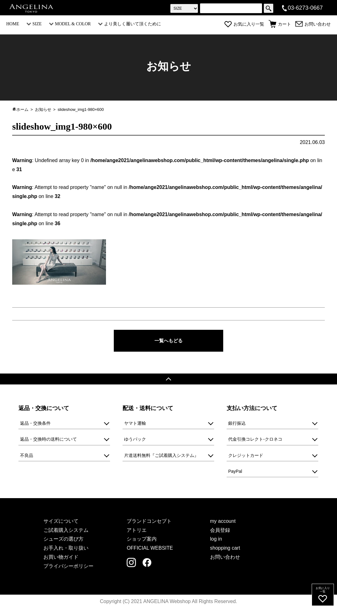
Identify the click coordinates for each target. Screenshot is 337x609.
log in (216, 539)
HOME (12, 24)
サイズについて (60, 521)
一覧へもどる (168, 340)
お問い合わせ (313, 24)
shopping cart (225, 548)
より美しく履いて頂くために (129, 24)
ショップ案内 (142, 539)
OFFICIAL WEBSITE (150, 548)
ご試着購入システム (65, 530)
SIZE (34, 24)
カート (280, 24)
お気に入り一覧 (244, 24)
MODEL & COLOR (70, 24)
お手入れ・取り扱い (65, 548)
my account (223, 521)
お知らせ (43, 109)
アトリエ (137, 530)
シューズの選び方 (63, 539)
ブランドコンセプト (149, 521)
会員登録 (220, 530)
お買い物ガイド (60, 557)
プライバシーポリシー (68, 566)
